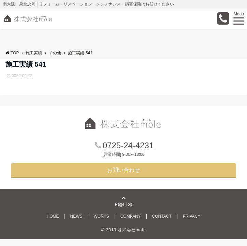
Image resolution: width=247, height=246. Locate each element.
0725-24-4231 (128, 145)
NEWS (76, 216)
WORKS (101, 216)
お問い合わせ (123, 170)
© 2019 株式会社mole (123, 230)
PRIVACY (192, 216)
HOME (52, 216)
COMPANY (130, 216)
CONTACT (162, 216)
